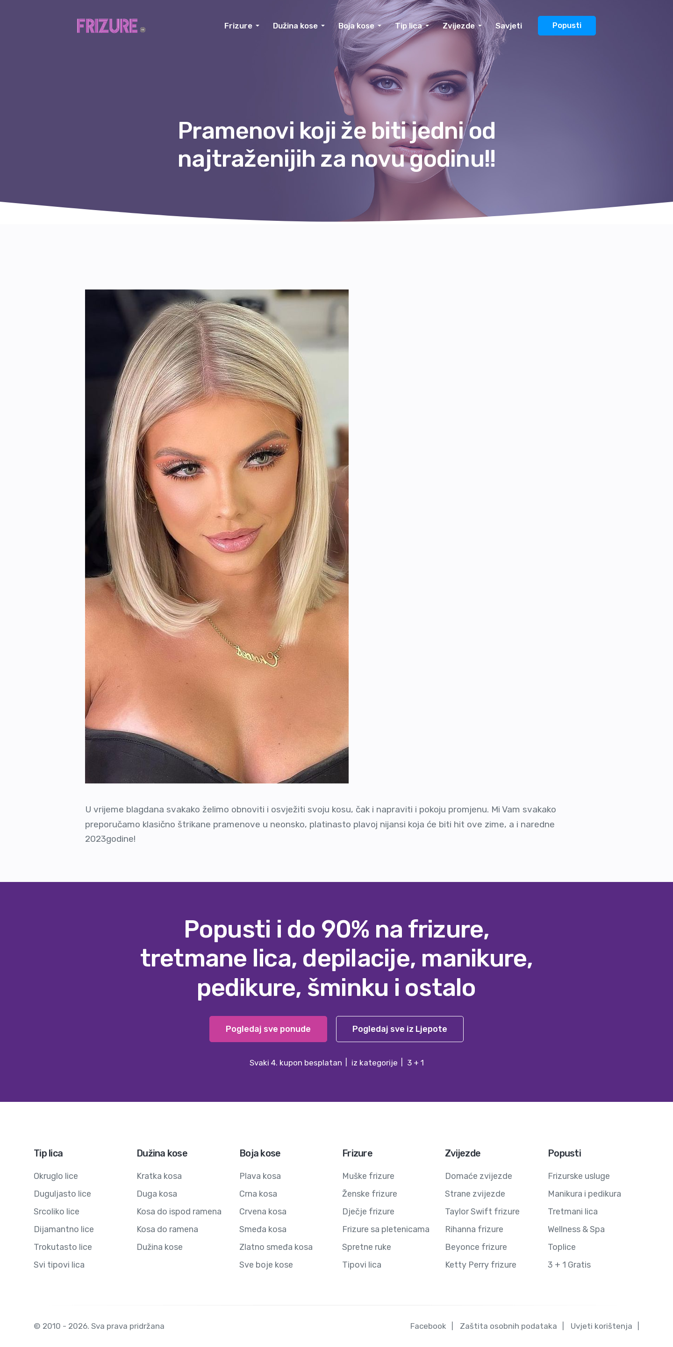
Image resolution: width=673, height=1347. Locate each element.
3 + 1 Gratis (569, 1265)
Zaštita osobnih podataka (508, 1326)
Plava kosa (260, 1176)
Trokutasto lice (63, 1247)
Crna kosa (258, 1194)
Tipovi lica (361, 1265)
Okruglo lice (56, 1176)
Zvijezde (459, 25)
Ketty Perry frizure (480, 1265)
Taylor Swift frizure (482, 1211)
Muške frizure (368, 1176)
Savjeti (508, 25)
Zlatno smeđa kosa (276, 1247)
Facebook (428, 1326)
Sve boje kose (266, 1265)
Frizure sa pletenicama (386, 1229)
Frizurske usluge (579, 1176)
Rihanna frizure (474, 1229)
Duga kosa (156, 1194)
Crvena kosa (262, 1211)
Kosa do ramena (167, 1229)
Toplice (562, 1247)
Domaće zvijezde (478, 1176)
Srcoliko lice (56, 1211)
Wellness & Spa (576, 1229)
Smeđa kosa (262, 1229)
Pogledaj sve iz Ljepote (399, 1029)
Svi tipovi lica (59, 1265)
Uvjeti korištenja (601, 1326)
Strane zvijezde (475, 1194)
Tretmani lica (573, 1211)
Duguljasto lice (62, 1194)
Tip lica (408, 25)
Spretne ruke (366, 1247)
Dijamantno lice (64, 1229)
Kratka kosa (159, 1176)
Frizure (238, 25)
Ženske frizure (369, 1194)
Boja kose (356, 25)
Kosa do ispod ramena (179, 1211)
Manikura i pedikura (584, 1194)
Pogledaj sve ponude (268, 1029)
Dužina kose (295, 25)
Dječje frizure (368, 1211)
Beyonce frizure (476, 1247)
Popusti (566, 25)
